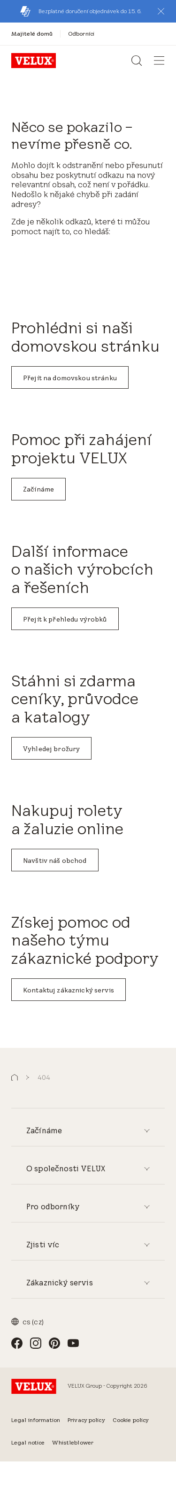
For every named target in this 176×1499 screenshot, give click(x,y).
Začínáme (38, 489)
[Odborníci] (81, 34)
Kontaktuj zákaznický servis (68, 990)
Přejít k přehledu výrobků (65, 619)
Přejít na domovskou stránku (70, 378)
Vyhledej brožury (51, 749)
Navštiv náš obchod (55, 860)
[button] (161, 11)
